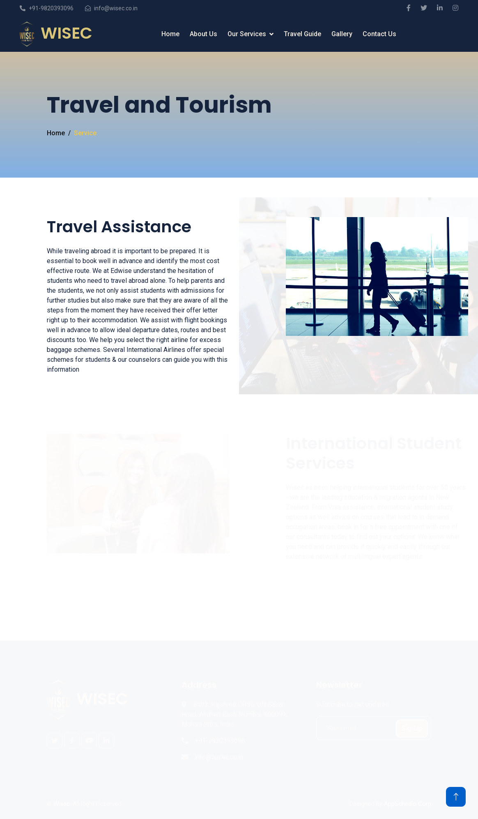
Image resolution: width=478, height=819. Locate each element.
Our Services (247, 34)
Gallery (341, 34)
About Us (203, 34)
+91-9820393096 (51, 8)
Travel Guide (302, 34)
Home (170, 34)
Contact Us (379, 34)
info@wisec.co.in (116, 8)
